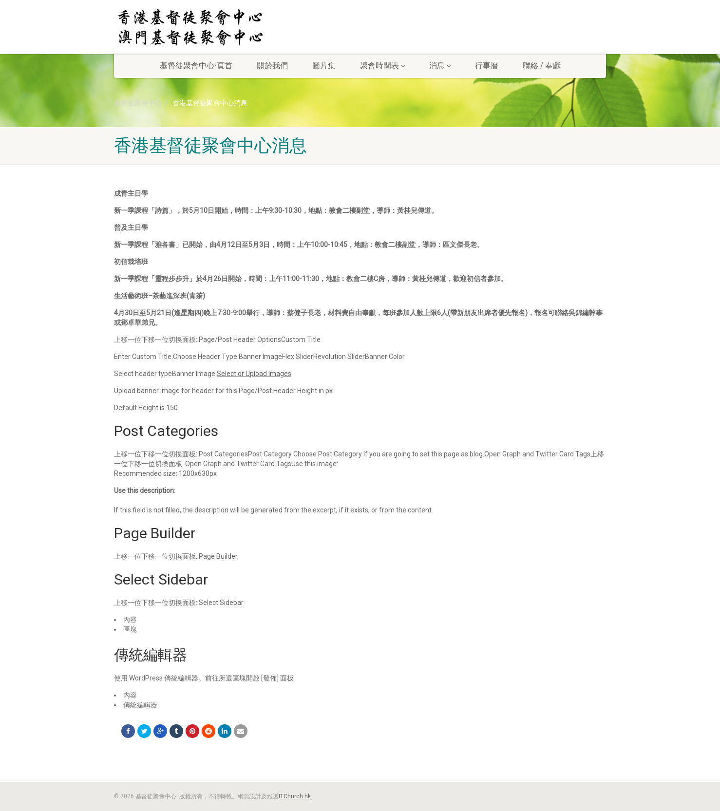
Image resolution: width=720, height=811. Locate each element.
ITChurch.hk (295, 796)
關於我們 (272, 65)
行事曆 (486, 65)
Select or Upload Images (254, 373)
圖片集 (324, 65)
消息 (440, 65)
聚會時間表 (382, 65)
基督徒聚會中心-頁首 (196, 65)
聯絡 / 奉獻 (542, 65)
